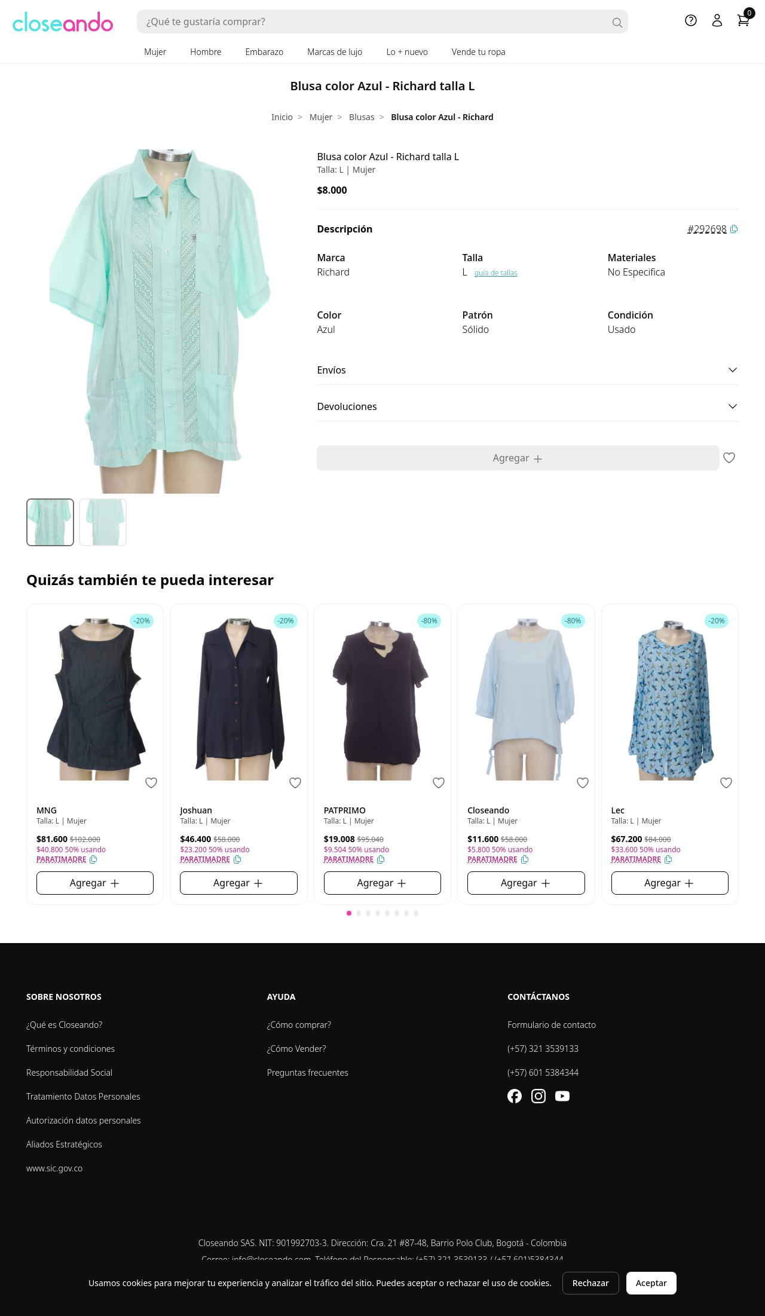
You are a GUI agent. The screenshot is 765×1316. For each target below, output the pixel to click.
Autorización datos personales (83, 1120)
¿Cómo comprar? (299, 1024)
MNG (46, 810)
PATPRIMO (345, 810)
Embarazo (265, 51)
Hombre (205, 51)
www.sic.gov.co (54, 1168)
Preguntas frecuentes (307, 1072)
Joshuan (196, 810)
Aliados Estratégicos (64, 1144)
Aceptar (651, 1283)
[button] (349, 913)
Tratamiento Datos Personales (83, 1096)
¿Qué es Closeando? (64, 1024)
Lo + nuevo (407, 51)
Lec (618, 810)
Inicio (282, 117)
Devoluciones (528, 406)
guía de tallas (496, 273)
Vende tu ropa (479, 51)
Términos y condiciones (70, 1048)
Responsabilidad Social (69, 1072)
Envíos (528, 370)
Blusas (362, 117)
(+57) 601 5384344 (543, 1072)
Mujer (155, 51)
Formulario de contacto (551, 1024)
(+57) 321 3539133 (543, 1048)
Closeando (488, 810)
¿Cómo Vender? (296, 1048)
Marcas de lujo (334, 51)
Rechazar (591, 1283)
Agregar (518, 458)
